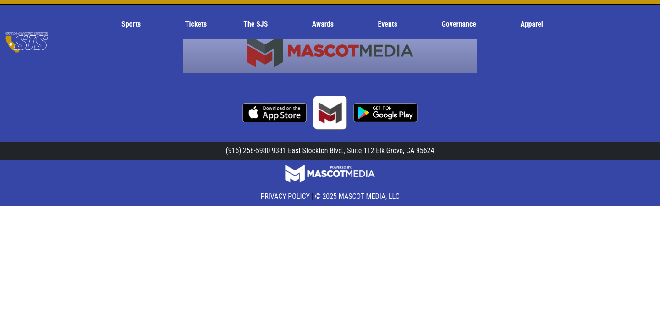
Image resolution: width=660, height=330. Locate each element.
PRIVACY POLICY (285, 196)
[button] (135, 24)
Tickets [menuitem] (196, 24)
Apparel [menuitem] (532, 24)
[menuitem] (135, 24)
